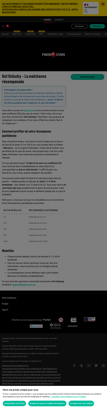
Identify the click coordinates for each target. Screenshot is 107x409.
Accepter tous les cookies (81, 403)
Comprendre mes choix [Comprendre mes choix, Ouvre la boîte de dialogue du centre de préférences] (14, 403)
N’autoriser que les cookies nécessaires (47, 403)
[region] (53, 397)
